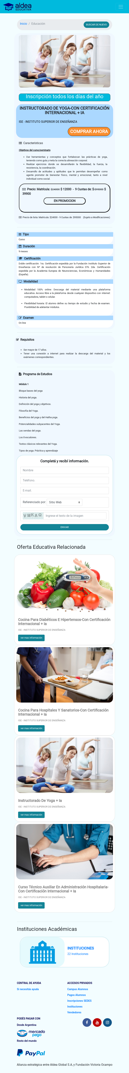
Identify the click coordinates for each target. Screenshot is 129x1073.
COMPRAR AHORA (89, 131)
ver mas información (31, 637)
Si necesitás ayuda (28, 989)
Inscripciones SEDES (79, 1000)
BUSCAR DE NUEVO (96, 24)
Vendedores (74, 1012)
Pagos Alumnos (76, 994)
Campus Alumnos (77, 989)
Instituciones (75, 1006)
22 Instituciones (77, 954)
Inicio (23, 23)
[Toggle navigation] (121, 6)
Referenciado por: (34, 502)
